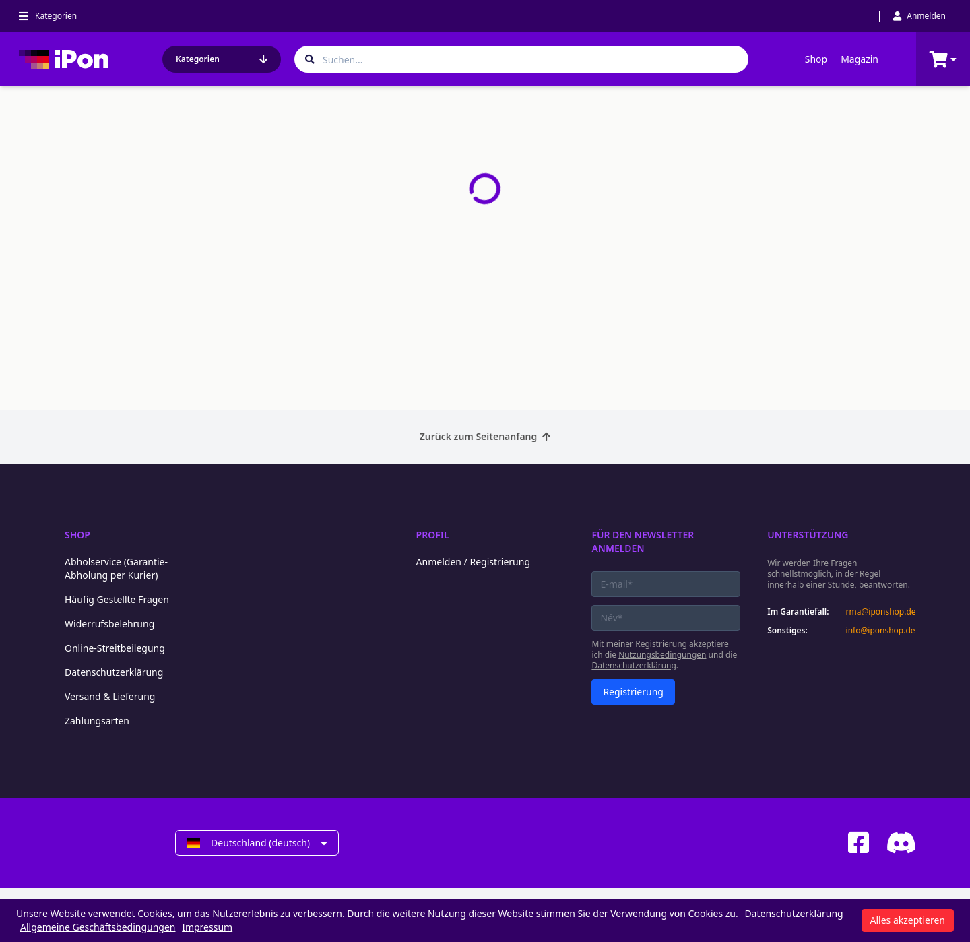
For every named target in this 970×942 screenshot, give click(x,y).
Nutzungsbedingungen (662, 654)
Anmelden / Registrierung (473, 561)
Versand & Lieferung (110, 696)
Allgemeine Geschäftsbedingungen (98, 926)
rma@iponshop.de (881, 611)
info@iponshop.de (880, 630)
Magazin (859, 59)
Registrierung (633, 691)
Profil (432, 534)
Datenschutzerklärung (114, 672)
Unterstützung (807, 534)
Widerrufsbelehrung (109, 623)
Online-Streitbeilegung (115, 647)
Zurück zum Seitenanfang (485, 436)
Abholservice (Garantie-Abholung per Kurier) (116, 568)
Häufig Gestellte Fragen (117, 599)
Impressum (207, 926)
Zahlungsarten (97, 720)
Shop (816, 59)
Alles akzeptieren (907, 920)
